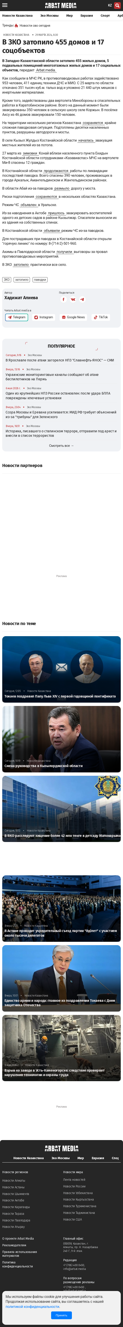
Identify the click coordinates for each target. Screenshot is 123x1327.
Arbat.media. (46, 70)
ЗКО (7, 279)
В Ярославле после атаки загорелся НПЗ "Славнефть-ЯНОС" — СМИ (60, 360)
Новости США (72, 1219)
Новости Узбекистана (78, 1193)
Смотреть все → (61, 446)
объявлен (29, 205)
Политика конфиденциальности (17, 1264)
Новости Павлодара (16, 1220)
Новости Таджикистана (79, 1213)
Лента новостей (74, 1180)
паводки (40, 279)
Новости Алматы (13, 1181)
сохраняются (47, 196)
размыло (61, 188)
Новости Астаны (13, 1187)
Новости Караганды (16, 1207)
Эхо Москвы (49, 16)
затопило (21, 265)
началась (86, 140)
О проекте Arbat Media (18, 1239)
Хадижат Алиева (21, 297)
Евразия (87, 16)
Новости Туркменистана (79, 1206)
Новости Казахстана (17, 16)
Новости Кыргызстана (78, 1199)
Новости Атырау (13, 1227)
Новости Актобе (13, 1200)
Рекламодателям (14, 1245)
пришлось (56, 213)
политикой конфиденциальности (32, 1307)
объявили (52, 231)
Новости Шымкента (15, 1194)
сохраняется (93, 123)
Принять (61, 1315)
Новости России (74, 1186)
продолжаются (56, 171)
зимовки (30, 153)
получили (65, 252)
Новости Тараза (13, 1214)
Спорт (105, 16)
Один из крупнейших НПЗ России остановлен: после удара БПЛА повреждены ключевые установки (58, 395)
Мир (69, 16)
